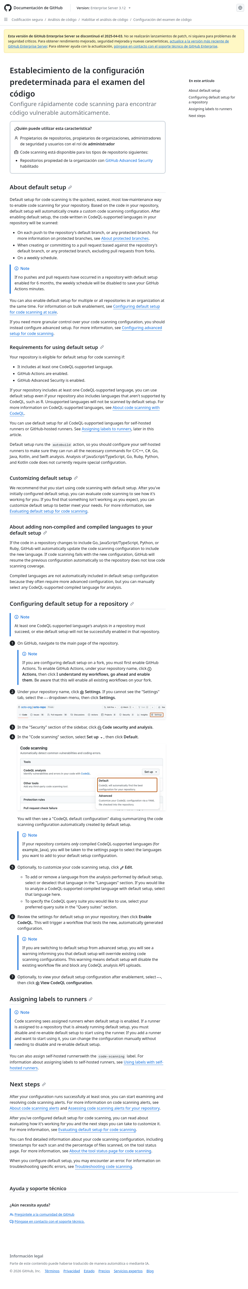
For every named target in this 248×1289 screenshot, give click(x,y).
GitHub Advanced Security (129, 160)
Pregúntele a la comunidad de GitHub (42, 1214)
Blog (150, 1271)
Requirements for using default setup (57, 347)
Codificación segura (27, 19)
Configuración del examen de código (162, 19)
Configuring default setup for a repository (72, 603)
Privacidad (71, 1271)
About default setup (41, 187)
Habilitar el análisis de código (105, 19)
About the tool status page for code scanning (110, 1151)
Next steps (28, 1084)
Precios (104, 1271)
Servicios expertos (128, 1271)
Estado (89, 1271)
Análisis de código (62, 19)
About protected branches (125, 238)
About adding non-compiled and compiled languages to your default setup (81, 530)
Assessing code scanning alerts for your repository (113, 1108)
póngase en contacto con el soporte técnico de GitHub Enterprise (165, 46)
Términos (52, 1271)
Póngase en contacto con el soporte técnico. (47, 1221)
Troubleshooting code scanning (103, 1166)
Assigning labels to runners (107, 429)
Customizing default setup (44, 478)
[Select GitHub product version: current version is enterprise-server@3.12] (103, 8)
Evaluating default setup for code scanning (48, 511)
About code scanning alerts (34, 1108)
